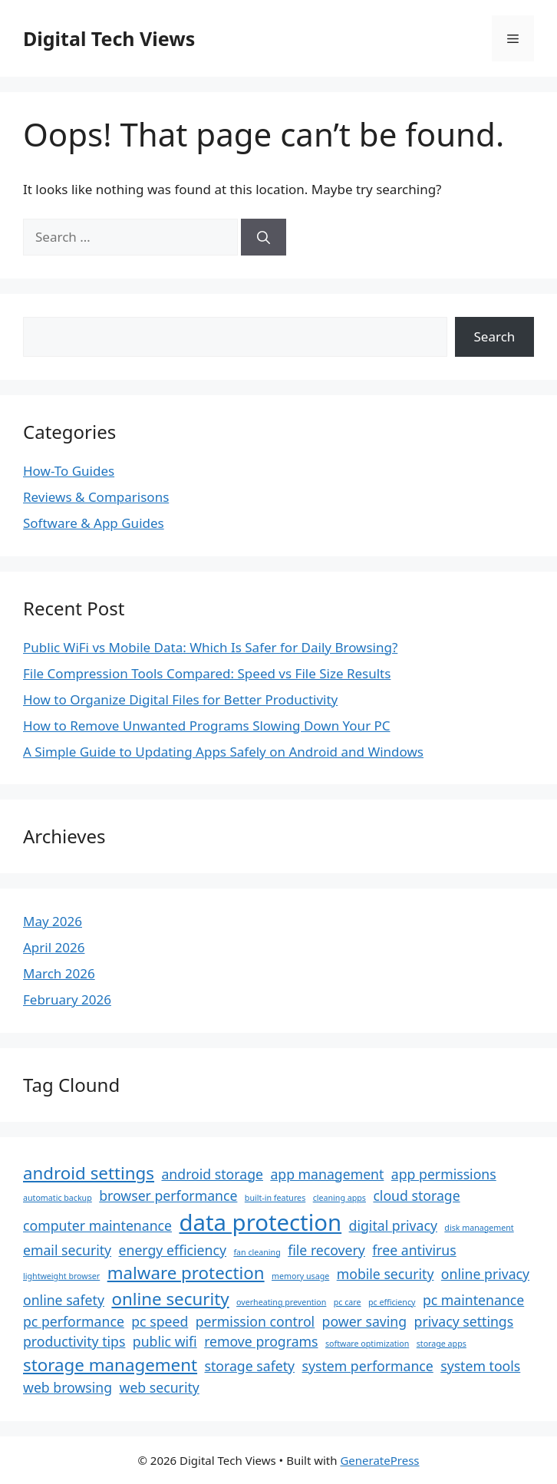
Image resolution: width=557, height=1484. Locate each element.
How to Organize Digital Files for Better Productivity (180, 699)
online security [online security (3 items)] (170, 1299)
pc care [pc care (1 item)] (347, 1302)
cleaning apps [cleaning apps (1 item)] (339, 1197)
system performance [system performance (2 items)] (367, 1366)
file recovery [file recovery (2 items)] (326, 1250)
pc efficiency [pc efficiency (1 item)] (392, 1302)
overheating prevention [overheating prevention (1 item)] (281, 1302)
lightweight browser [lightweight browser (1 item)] (61, 1276)
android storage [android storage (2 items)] (211, 1174)
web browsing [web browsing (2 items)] (67, 1387)
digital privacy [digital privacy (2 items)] (393, 1225)
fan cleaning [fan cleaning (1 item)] (256, 1252)
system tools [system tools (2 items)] (480, 1366)
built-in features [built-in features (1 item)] (275, 1197)
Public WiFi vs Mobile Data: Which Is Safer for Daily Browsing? (210, 647)
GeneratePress (379, 1460)
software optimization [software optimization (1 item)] (367, 1343)
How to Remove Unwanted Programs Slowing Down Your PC (207, 725)
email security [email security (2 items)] (67, 1250)
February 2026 (67, 999)
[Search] (263, 237)
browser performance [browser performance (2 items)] (168, 1195)
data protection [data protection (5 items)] (260, 1222)
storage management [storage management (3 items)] (110, 1365)
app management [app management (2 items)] (327, 1174)
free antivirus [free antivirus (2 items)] (414, 1250)
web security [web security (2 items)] (159, 1387)
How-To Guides (68, 471)
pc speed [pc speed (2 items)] (159, 1321)
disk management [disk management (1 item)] (478, 1227)
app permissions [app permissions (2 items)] (443, 1174)
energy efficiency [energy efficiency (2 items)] (172, 1250)
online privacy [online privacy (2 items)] (485, 1274)
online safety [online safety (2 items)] (63, 1300)
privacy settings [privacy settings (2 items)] (464, 1321)
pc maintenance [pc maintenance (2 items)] (473, 1300)
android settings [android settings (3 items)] (88, 1173)
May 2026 (52, 921)
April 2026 (53, 947)
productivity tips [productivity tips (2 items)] (74, 1341)
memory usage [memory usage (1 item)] (300, 1276)
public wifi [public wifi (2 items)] (165, 1341)
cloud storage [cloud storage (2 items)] (416, 1195)
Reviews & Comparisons (96, 497)
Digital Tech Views (109, 38)
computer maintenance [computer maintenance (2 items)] (97, 1225)
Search (495, 336)
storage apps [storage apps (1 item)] (441, 1343)
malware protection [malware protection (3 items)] (186, 1272)
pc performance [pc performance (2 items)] (73, 1321)
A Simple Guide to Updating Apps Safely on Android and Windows (223, 751)
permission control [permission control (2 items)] (255, 1321)
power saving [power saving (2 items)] (364, 1321)
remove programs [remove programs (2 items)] (261, 1341)
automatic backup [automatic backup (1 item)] (57, 1197)
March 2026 (59, 973)
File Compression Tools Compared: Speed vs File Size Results (207, 673)
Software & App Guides (93, 523)
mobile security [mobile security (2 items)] (385, 1274)
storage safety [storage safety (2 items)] (250, 1366)
